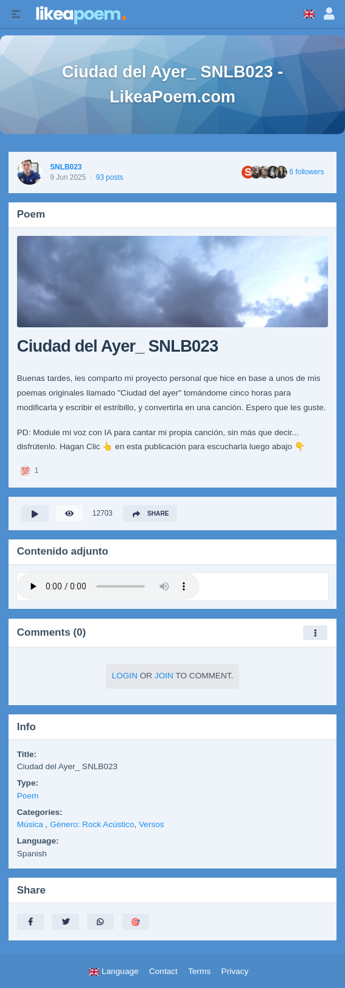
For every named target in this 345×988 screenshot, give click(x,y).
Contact (163, 971)
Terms (199, 971)
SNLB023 (66, 167)
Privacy (235, 971)
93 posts (110, 177)
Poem (28, 795)
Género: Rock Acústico (92, 824)
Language (113, 971)
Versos (151, 824)
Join (164, 675)
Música (31, 824)
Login (125, 675)
